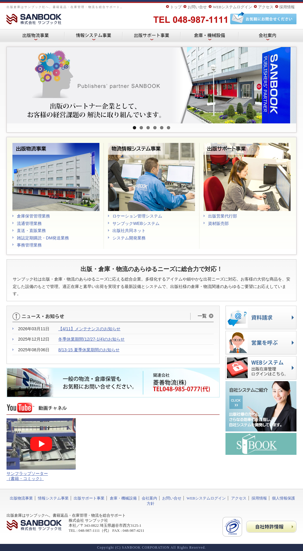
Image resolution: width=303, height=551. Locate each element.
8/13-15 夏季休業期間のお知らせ (89, 349)
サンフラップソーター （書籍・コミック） (27, 476)
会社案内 (149, 498)
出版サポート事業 (89, 498)
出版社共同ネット (129, 230)
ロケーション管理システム (137, 216)
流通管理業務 (29, 223)
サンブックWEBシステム (135, 223)
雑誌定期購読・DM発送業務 (43, 238)
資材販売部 (218, 223)
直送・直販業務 (31, 230)
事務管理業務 (29, 245)
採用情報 (287, 7)
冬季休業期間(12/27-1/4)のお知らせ (91, 339)
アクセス (265, 7)
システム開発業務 (129, 238)
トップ (176, 7)
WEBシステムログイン (232, 7)
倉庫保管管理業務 (33, 216)
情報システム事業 (53, 498)
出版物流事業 (21, 498)
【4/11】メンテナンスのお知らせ (89, 328)
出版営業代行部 (222, 216)
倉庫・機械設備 (123, 498)
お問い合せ (197, 7)
